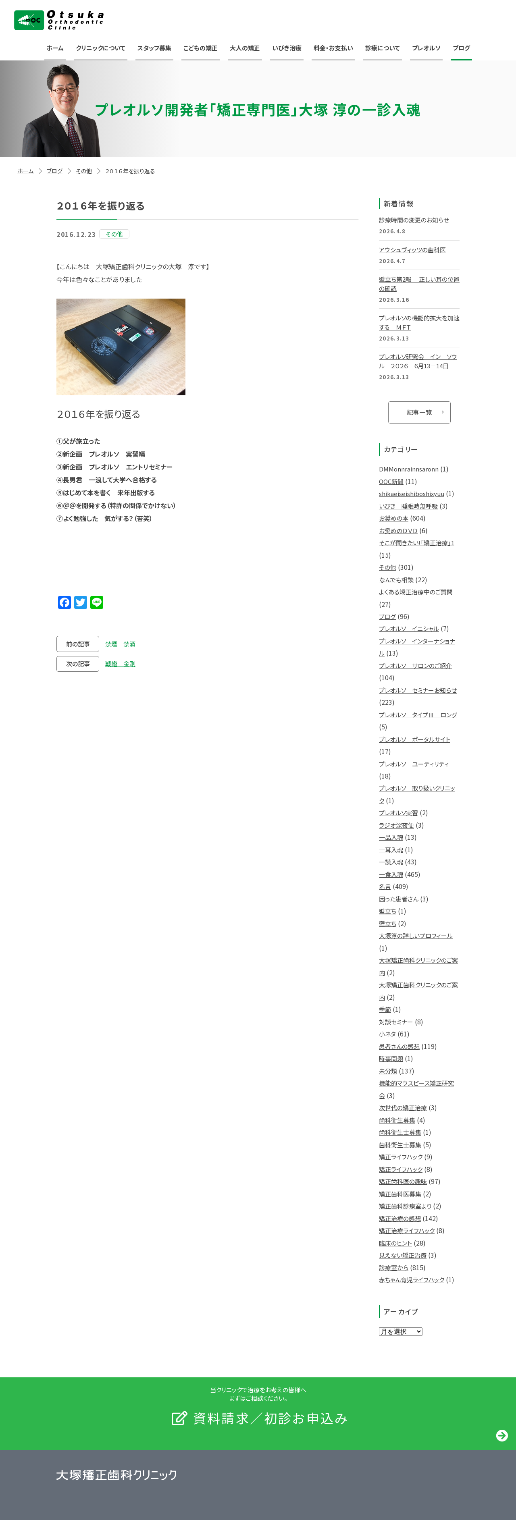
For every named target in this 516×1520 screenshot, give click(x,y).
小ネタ (387, 1034)
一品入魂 (391, 837)
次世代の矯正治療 (403, 1107)
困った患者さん (398, 899)
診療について (382, 48)
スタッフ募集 (154, 48)
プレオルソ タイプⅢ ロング (418, 714)
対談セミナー (396, 1021)
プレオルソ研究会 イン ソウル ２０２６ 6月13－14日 (418, 361)
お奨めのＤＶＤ (398, 530)
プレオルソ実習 (398, 812)
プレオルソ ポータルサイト (414, 739)
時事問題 (391, 1058)
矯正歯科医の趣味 (403, 1181)
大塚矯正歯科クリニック (59, 20)
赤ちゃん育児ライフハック (411, 1279)
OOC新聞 (391, 481)
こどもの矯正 (200, 48)
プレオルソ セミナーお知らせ (418, 690)
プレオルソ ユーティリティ (414, 764)
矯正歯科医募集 (400, 1194)
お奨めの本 (393, 518)
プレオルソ (426, 48)
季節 (385, 1009)
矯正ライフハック (400, 1156)
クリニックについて (100, 48)
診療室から (393, 1267)
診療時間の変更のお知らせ (414, 220)
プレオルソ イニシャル (409, 628)
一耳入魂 (391, 849)
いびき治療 (287, 48)
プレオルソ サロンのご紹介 (415, 665)
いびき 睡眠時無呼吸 (408, 506)
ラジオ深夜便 (396, 825)
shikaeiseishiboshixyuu (411, 493)
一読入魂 (391, 862)
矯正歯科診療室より (405, 1206)
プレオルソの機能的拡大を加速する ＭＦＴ (419, 322)
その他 (84, 171)
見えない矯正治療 (403, 1255)
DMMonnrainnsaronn (409, 469)
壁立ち (387, 911)
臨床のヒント (395, 1243)
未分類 (388, 1071)
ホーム (55, 48)
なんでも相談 (396, 579)
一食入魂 (391, 874)
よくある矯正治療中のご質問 (416, 592)
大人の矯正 (245, 48)
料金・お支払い (333, 48)
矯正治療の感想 (400, 1218)
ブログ (461, 48)
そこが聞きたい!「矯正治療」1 (416, 542)
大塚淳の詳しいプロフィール (416, 935)
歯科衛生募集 (397, 1120)
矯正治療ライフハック (407, 1230)
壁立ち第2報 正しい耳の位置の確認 (419, 284)
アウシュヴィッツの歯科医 (412, 249)
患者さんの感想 (399, 1046)
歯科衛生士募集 (400, 1132)
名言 (385, 886)
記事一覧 (419, 412)
